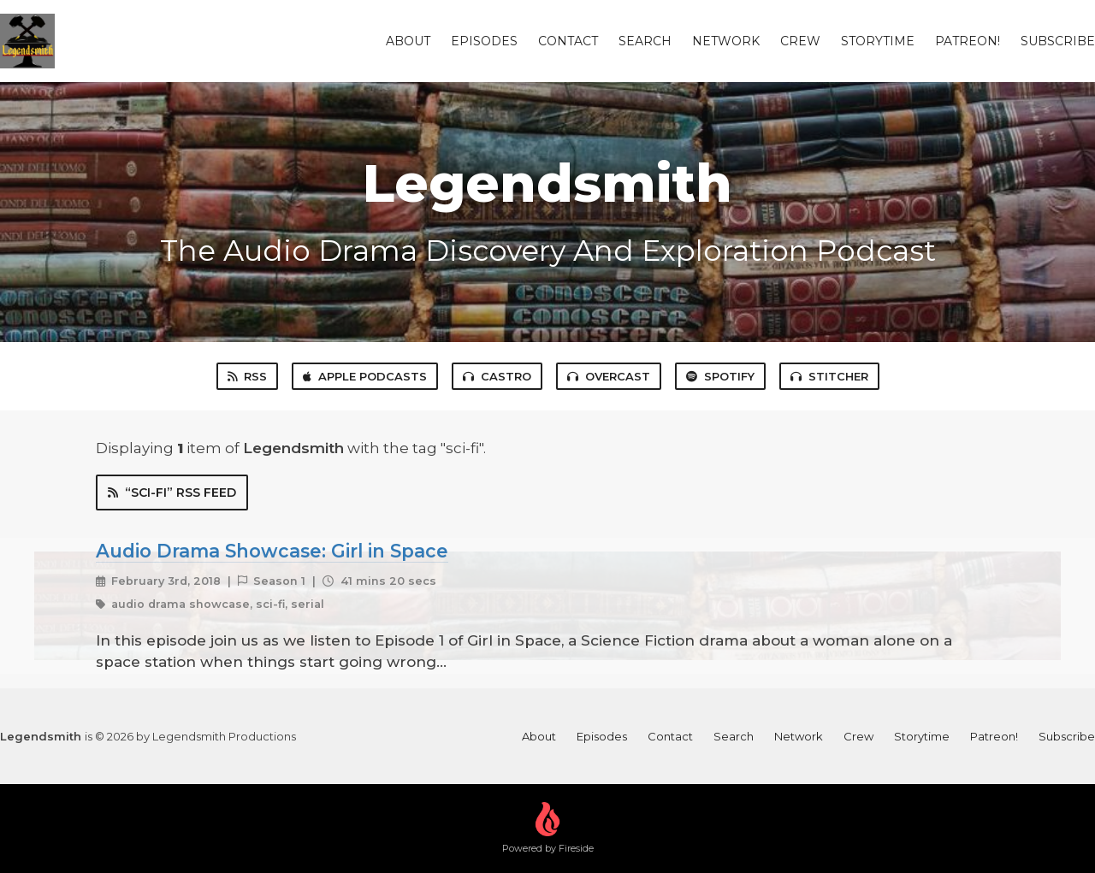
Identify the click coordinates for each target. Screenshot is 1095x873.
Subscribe (1058, 41)
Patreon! (967, 41)
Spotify (720, 376)
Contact (568, 41)
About (408, 41)
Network (726, 41)
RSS (247, 376)
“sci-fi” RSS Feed (172, 492)
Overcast (608, 376)
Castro (497, 376)
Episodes (484, 41)
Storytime (877, 41)
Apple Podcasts (365, 376)
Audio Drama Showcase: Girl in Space (272, 551)
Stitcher (829, 376)
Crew (800, 41)
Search (645, 41)
